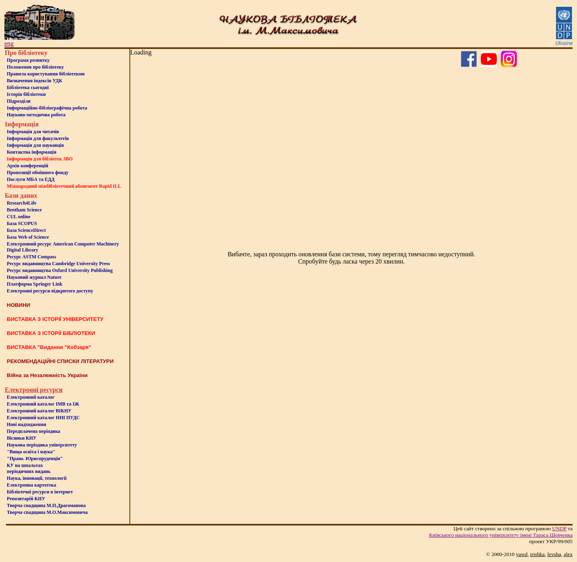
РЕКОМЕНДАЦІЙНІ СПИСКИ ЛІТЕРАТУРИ (60, 361)
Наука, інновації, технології (37, 478)
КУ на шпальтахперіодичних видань (28, 468)
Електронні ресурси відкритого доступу (50, 291)
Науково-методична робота (36, 115)
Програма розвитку (28, 60)
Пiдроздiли (18, 101)
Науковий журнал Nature (34, 277)
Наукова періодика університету (42, 445)
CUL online (18, 216)
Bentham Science (24, 210)
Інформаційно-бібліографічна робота (47, 108)
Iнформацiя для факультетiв (38, 138)
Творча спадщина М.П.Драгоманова (46, 505)
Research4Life (21, 203)
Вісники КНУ (21, 438)
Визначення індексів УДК (35, 80)
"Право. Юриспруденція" (35, 458)
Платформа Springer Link (34, 284)
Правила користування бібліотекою (46, 74)
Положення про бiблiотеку (35, 67)
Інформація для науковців (35, 145)
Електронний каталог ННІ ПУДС (43, 417)
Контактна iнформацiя (31, 152)
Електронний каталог (30, 397)
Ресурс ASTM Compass (31, 257)
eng (9, 43)
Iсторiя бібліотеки (26, 94)
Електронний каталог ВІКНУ (39, 411)
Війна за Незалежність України (47, 375)
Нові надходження (26, 424)
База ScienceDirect (26, 230)
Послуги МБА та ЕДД (30, 179)
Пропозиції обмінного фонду (38, 172)
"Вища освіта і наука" (31, 451)
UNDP (559, 528)
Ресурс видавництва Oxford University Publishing (60, 270)
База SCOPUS (22, 223)
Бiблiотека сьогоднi (28, 87)
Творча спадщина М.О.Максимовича (47, 512)
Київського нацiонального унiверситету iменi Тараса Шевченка (501, 535)
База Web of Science (28, 237)
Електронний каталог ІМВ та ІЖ (43, 404)
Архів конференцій (27, 165)
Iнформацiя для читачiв (33, 131)
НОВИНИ (18, 305)
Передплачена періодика (33, 431)
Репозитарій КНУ (26, 498)
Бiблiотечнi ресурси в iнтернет (40, 492)
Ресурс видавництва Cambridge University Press (58, 263)
